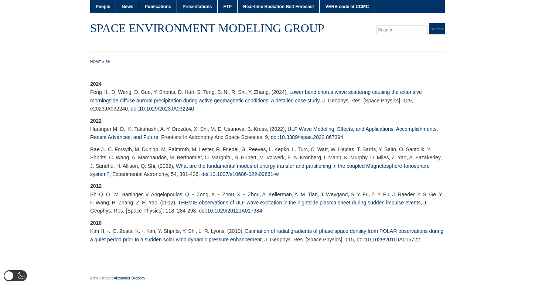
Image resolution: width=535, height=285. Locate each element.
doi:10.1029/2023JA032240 (162, 109)
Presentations (197, 6)
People (103, 6)
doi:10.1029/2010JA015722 (388, 239)
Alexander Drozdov (129, 278)
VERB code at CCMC (347, 6)
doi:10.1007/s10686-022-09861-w (240, 174)
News (127, 6)
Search (437, 29)
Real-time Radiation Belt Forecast (278, 6)
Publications (158, 6)
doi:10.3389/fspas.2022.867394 (307, 137)
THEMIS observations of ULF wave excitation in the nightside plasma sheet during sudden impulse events (299, 203)
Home (95, 62)
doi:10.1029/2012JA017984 (230, 211)
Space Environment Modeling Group (207, 28)
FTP (227, 6)
